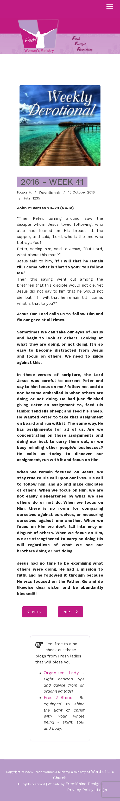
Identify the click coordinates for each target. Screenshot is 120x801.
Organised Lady (61, 672)
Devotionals (50, 192)
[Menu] (109, 6)
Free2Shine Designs (84, 783)
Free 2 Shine (58, 697)
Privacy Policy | (81, 789)
